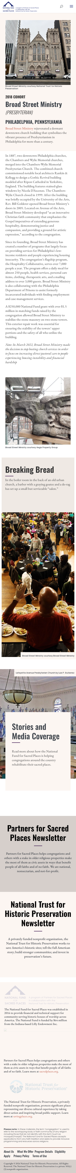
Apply (7, 1156)
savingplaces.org (22, 1116)
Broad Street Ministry (19, 128)
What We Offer (25, 1151)
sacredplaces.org (48, 1071)
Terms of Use (40, 1156)
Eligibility (60, 1151)
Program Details (44, 1151)
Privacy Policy (21, 1156)
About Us (9, 1151)
